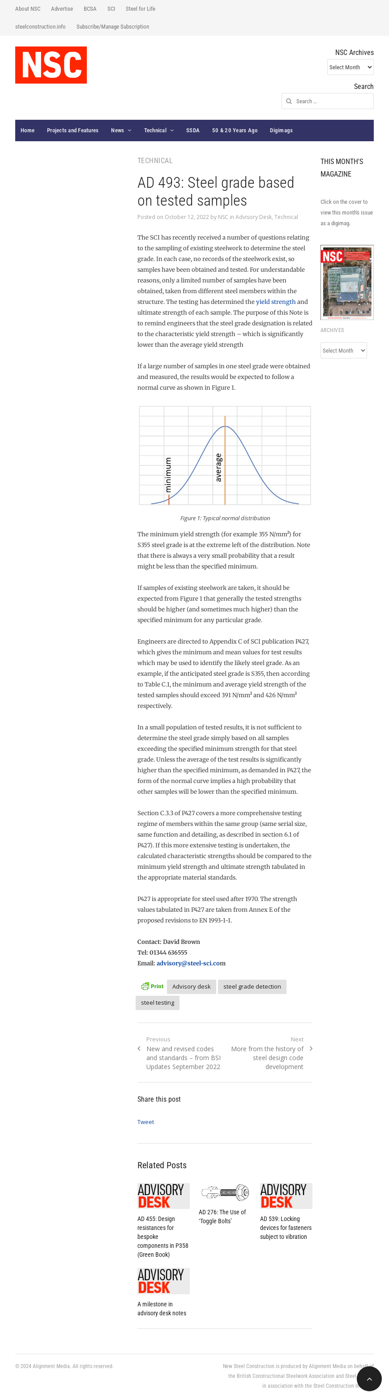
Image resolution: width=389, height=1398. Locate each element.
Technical (155, 130)
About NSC (27, 8)
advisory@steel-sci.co (188, 963)
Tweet (145, 1122)
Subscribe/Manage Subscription (113, 26)
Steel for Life (140, 8)
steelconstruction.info (40, 26)
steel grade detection (252, 986)
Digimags (281, 130)
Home (27, 130)
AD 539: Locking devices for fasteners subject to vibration (286, 1227)
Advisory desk (191, 986)
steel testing (157, 1002)
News (117, 130)
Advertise (62, 8)
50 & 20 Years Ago (234, 130)
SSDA (193, 130)
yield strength (276, 302)
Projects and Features (72, 130)
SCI (111, 8)
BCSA (90, 8)
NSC (223, 217)
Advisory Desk (253, 217)
